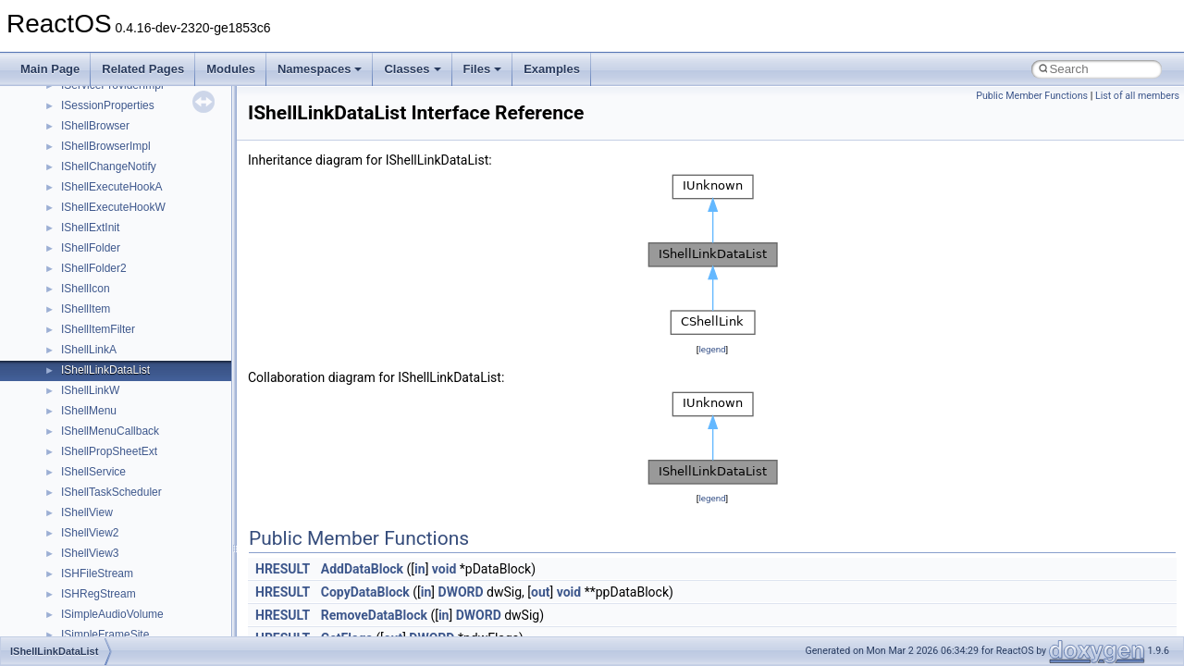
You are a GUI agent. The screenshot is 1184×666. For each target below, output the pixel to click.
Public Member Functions (1032, 96)
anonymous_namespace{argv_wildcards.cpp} (172, 502)
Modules (230, 69)
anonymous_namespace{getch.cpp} (149, 604)
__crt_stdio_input (103, 400)
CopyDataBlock (365, 592)
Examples (552, 69)
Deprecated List (70, 298)
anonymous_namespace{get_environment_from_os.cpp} (200, 583)
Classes (412, 69)
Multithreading (66, 217)
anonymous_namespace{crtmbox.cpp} (155, 542)
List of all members (1137, 96)
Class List (70, 380)
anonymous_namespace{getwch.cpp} (153, 624)
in (420, 568)
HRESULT (282, 568)
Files (482, 69)
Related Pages (143, 69)
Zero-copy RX (65, 176)
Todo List (53, 278)
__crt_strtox (90, 441)
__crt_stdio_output (107, 420)
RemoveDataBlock (374, 615)
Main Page (50, 69)
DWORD (461, 592)
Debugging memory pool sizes (105, 136)
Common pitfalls (71, 115)
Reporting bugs (68, 156)
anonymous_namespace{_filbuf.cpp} (150, 481)
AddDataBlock (362, 568)
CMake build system (81, 95)
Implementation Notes (85, 258)
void (444, 568)
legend (711, 349)
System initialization (80, 197)
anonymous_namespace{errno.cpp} (148, 563)
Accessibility (91, 461)
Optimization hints (75, 237)
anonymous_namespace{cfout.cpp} (147, 522)
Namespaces (320, 69)
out (540, 592)
